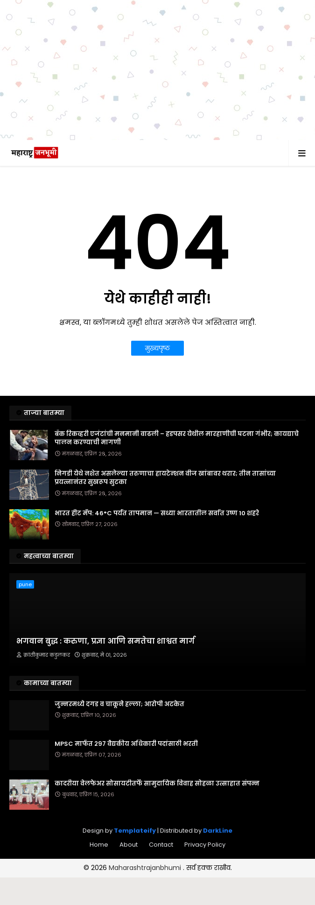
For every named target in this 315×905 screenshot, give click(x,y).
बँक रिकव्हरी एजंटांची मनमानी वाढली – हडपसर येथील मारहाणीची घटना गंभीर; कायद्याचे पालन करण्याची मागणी (177, 438)
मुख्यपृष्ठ (157, 348)
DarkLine (217, 830)
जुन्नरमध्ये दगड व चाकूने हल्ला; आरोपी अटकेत (119, 704)
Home (99, 844)
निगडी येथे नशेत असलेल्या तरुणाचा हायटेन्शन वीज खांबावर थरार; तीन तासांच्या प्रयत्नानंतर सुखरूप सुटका (165, 478)
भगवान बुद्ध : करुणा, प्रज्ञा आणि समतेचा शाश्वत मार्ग (105, 641)
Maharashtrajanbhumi (146, 867)
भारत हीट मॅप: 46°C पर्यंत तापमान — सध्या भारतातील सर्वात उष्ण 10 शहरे (157, 513)
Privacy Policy (204, 844)
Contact (161, 844)
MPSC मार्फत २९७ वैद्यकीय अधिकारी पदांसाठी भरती (126, 744)
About (128, 844)
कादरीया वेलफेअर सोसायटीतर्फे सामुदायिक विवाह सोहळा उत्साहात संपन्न (157, 783)
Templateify (135, 830)
